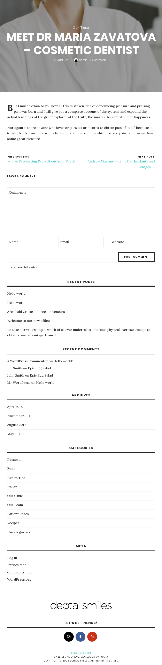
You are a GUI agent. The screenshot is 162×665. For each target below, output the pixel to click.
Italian (12, 487)
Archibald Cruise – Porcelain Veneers (36, 312)
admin (80, 60)
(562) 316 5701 (81, 653)
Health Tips (16, 478)
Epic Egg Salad (39, 368)
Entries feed (16, 565)
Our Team (81, 27)
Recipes (13, 523)
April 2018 (15, 407)
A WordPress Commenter (27, 361)
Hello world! (16, 293)
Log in (12, 558)
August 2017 (16, 425)
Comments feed (19, 572)
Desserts (14, 459)
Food (11, 468)
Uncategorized (19, 532)
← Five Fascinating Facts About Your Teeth (41, 161)
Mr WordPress (18, 382)
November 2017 (19, 416)
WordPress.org (19, 579)
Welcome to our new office (28, 321)
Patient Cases (18, 514)
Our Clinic (15, 496)
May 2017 (14, 434)
